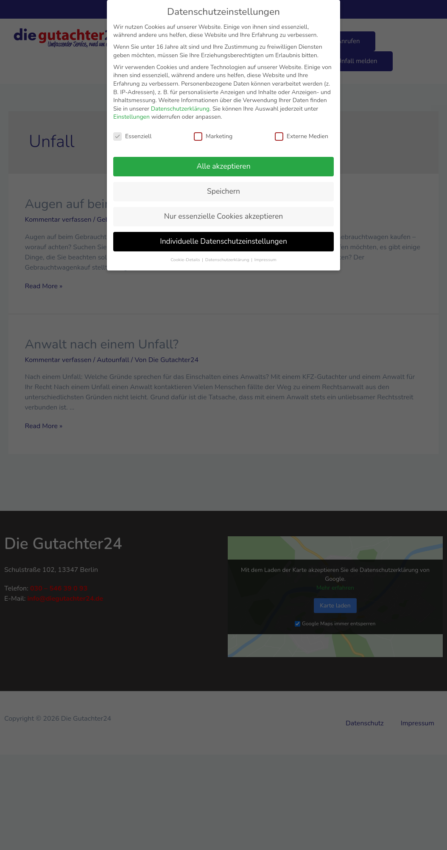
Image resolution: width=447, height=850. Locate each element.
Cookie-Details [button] (185, 259)
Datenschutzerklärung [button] (227, 259)
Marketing (213, 136)
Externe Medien (301, 136)
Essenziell (132, 136)
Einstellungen (131, 117)
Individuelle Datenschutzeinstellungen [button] (223, 241)
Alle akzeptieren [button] (223, 166)
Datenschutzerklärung (180, 109)
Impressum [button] (265, 259)
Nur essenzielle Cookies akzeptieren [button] (223, 216)
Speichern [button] (223, 191)
